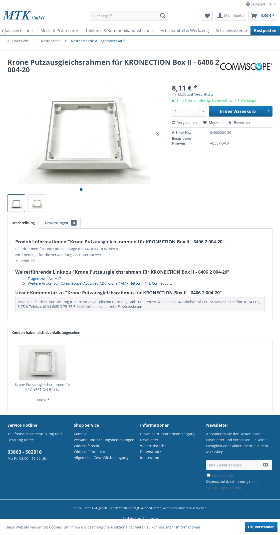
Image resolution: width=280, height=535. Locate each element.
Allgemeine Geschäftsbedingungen (103, 457)
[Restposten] (265, 30)
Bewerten (239, 122)
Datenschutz (150, 451)
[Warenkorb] (262, 16)
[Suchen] (163, 16)
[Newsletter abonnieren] (265, 465)
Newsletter (149, 439)
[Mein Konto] (230, 16)
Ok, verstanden (261, 526)
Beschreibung (23, 222)
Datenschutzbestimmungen (229, 481)
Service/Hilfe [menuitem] (259, 4)
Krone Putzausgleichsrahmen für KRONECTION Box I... (42, 387)
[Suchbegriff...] (129, 16)
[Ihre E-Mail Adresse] (232, 465)
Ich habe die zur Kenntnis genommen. (232, 481)
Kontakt (80, 433)
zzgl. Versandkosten (201, 94)
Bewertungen (61, 223)
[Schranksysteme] (231, 30)
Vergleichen (184, 122)
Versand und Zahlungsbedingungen (104, 439)
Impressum (149, 457)
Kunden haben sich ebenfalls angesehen (46, 332)
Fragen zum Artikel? (42, 278)
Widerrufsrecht (86, 445)
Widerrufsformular (89, 451)
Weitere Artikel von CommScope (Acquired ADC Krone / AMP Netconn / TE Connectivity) (98, 283)
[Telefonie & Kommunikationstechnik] (119, 30)
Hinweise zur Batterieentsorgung (167, 433)
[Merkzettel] (207, 16)
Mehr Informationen (183, 527)
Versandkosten (150, 508)
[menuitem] (129, 18)
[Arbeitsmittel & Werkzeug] (184, 30)
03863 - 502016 (25, 452)
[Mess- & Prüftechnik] (59, 30)
